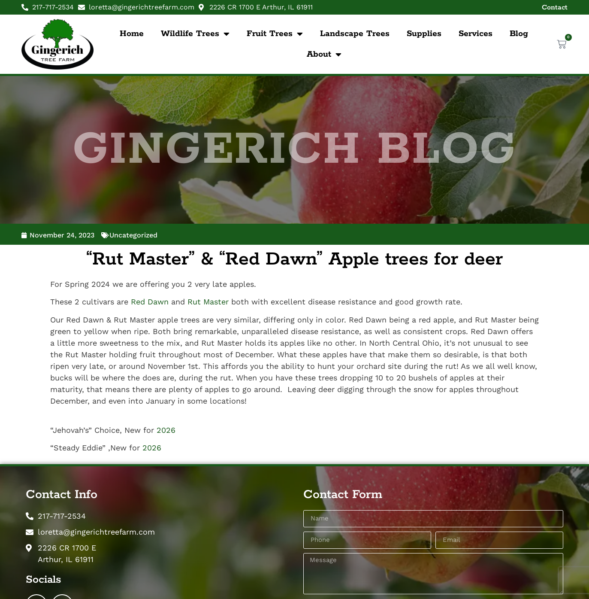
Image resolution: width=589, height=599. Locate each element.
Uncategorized (133, 235)
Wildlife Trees (195, 34)
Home (132, 33)
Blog (519, 33)
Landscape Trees (355, 33)
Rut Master (208, 301)
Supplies (424, 33)
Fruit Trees (275, 34)
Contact (555, 7)
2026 (166, 430)
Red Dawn (150, 301)
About (324, 55)
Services (475, 33)
